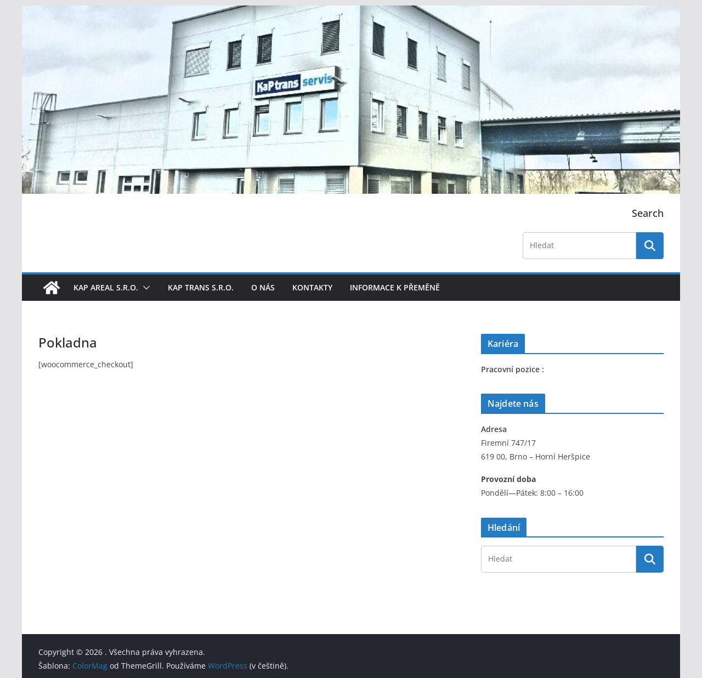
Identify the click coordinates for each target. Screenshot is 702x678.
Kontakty (312, 287)
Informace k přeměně (395, 287)
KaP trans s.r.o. (201, 287)
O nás (263, 287)
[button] (144, 287)
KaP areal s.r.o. (105, 287)
